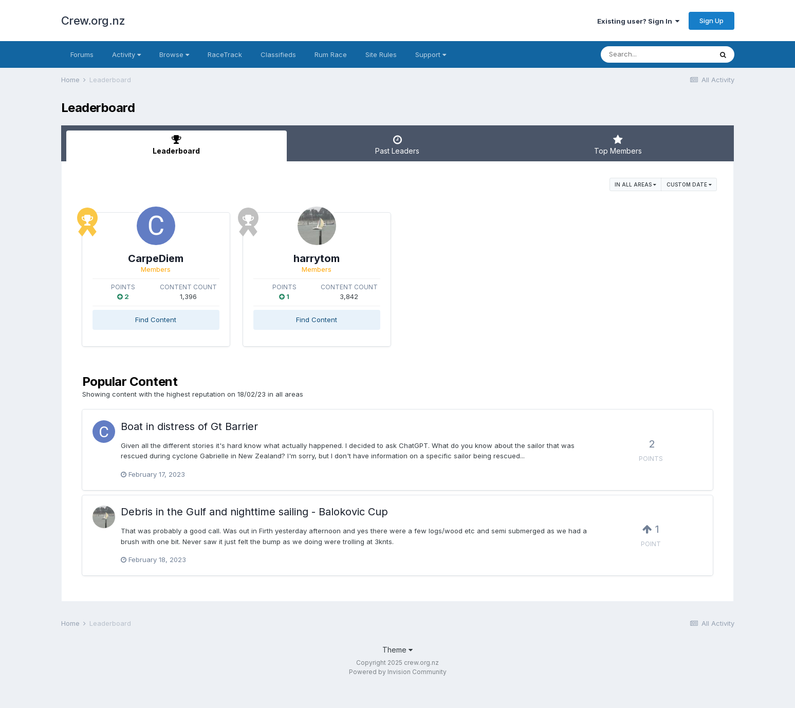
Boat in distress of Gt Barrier (189, 426)
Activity (126, 54)
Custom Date (689, 184)
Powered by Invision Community (398, 672)
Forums (82, 54)
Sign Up (711, 20)
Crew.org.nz (93, 20)
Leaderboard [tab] (177, 145)
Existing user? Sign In (638, 21)
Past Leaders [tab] (397, 145)
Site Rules (381, 54)
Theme (397, 649)
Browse (174, 54)
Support (430, 54)
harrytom (397, 258)
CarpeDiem (182, 258)
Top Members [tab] (618, 145)
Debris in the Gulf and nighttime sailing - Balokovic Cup (254, 512)
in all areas (635, 184)
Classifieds (278, 54)
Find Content (182, 319)
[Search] (656, 54)
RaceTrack (225, 54)
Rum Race (331, 54)
